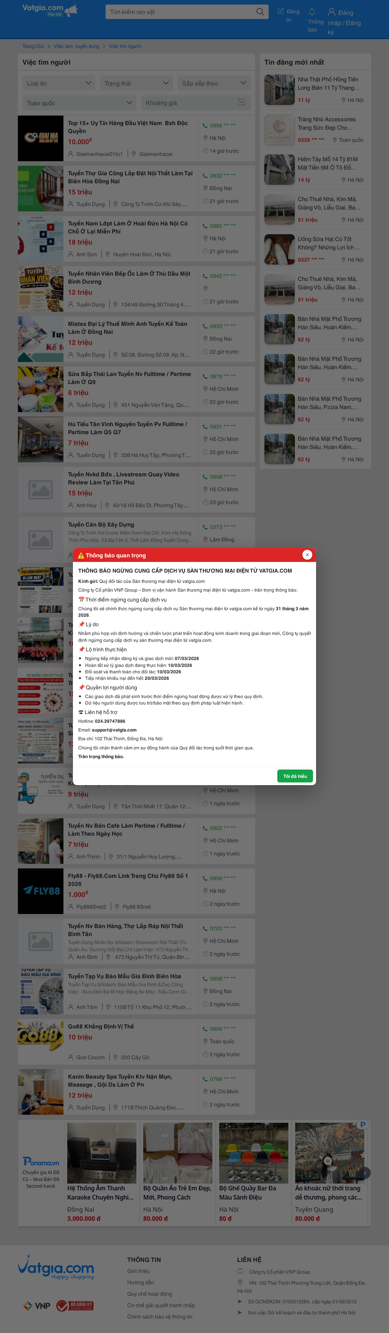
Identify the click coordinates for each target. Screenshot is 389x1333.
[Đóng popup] (307, 555)
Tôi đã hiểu (295, 776)
